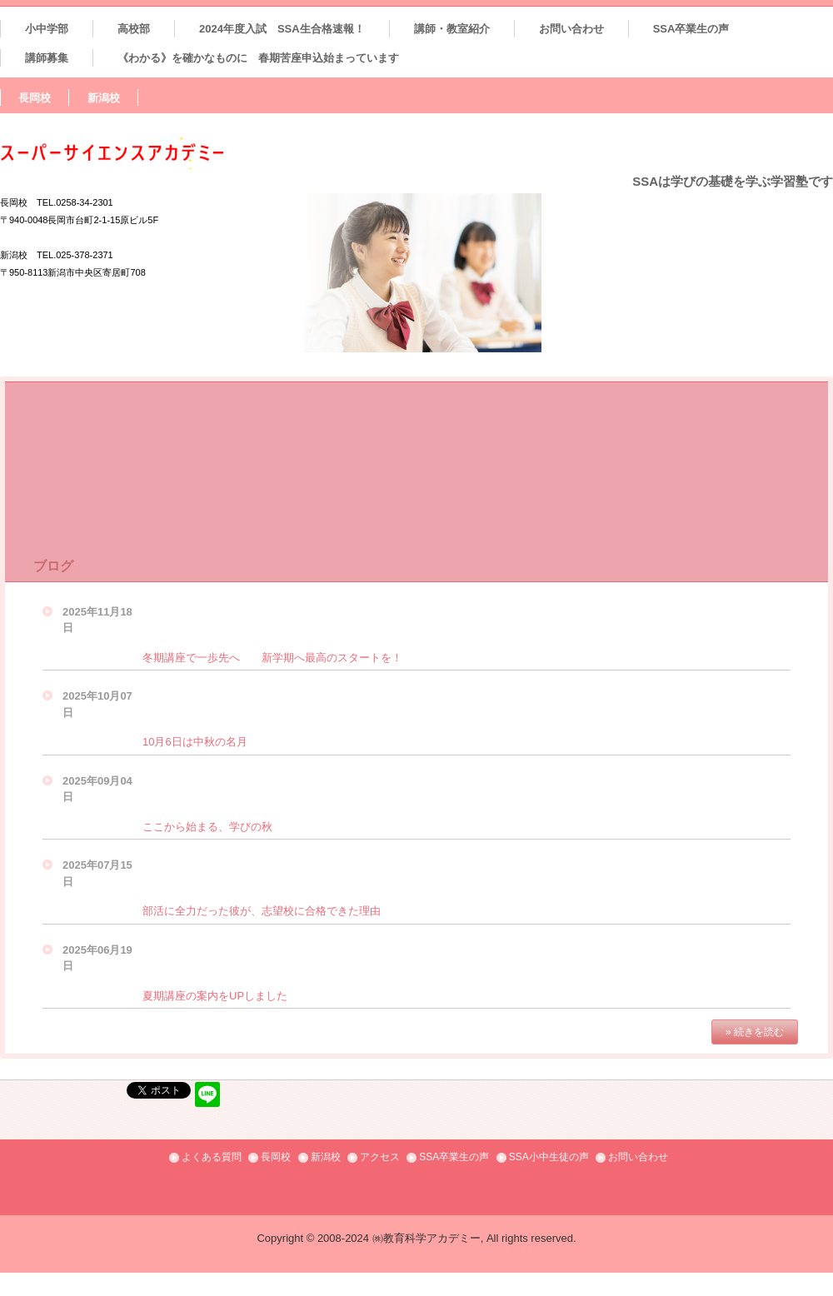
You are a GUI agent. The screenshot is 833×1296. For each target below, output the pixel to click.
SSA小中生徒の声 (549, 1157)
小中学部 (46, 28)
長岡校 (34, 98)
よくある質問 (212, 1157)
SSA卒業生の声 (691, 28)
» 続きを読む (755, 1032)
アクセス (380, 1157)
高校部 (133, 28)
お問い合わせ (571, 28)
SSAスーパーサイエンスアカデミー (147, 153)
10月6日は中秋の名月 (194, 741)
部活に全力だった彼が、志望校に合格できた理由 (261, 911)
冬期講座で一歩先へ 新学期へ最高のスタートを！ (272, 657)
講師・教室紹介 (452, 28)
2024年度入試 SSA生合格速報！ (282, 28)
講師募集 (46, 58)
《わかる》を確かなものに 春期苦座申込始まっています (258, 58)
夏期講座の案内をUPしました (214, 995)
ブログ (53, 566)
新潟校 (103, 98)
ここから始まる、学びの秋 (207, 826)
